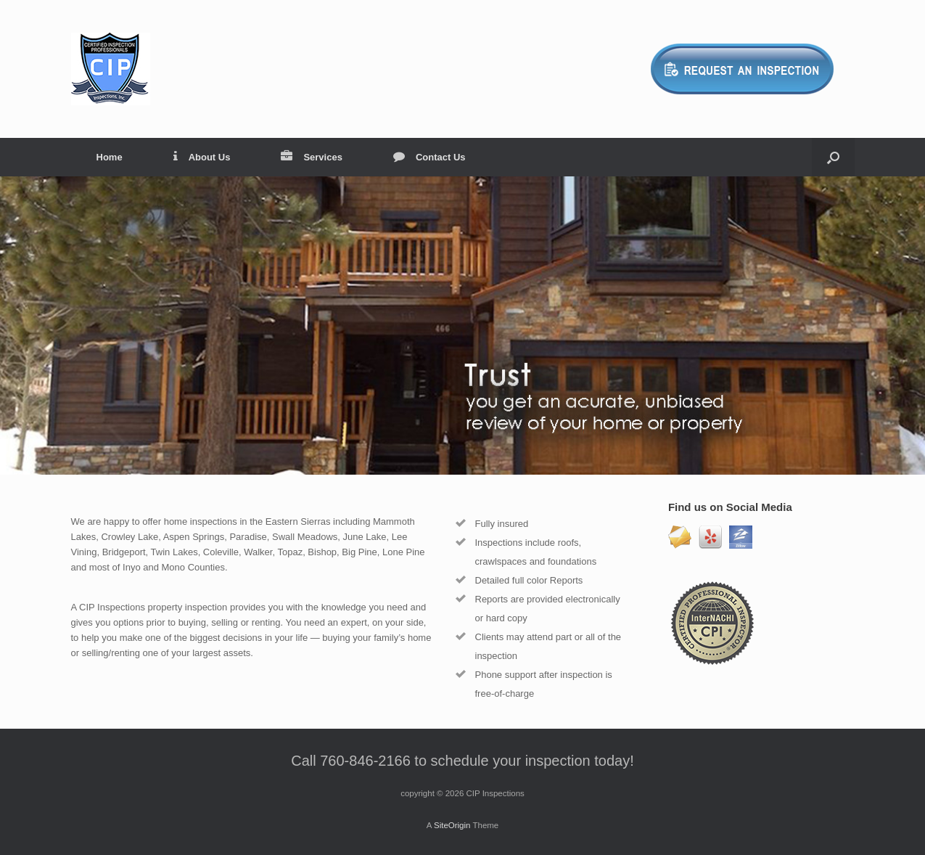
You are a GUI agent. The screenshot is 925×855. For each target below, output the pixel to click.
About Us (202, 157)
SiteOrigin (452, 825)
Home (109, 157)
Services (311, 157)
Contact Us (429, 157)
